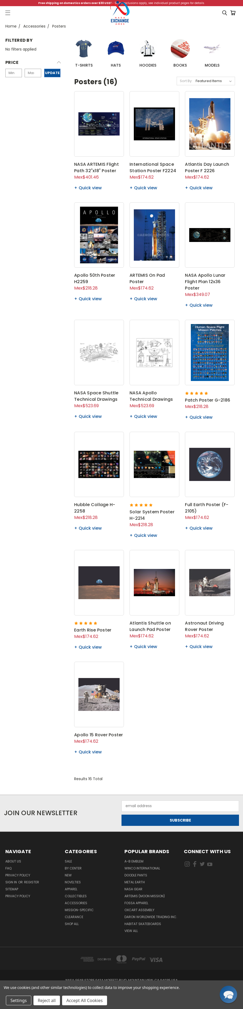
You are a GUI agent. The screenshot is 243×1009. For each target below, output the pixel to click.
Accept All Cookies (84, 1000)
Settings (18, 1000)
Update (52, 72)
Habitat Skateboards (142, 924)
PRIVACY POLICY (17, 896)
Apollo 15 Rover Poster (98, 735)
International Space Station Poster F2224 (153, 167)
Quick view (90, 188)
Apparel (71, 889)
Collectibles (76, 896)
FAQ (8, 868)
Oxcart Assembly (139, 910)
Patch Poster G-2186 (207, 400)
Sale (68, 861)
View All (131, 931)
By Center (73, 868)
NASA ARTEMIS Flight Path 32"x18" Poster (96, 167)
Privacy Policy (17, 875)
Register (31, 882)
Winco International (142, 868)
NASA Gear (133, 889)
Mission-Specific (79, 910)
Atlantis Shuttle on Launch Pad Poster (150, 626)
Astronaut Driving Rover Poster (204, 626)
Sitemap (11, 889)
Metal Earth (134, 882)
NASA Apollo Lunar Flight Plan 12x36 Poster (205, 281)
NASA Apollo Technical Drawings (151, 396)
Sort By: (186, 80)
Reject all (47, 1000)
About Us (13, 861)
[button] (33, 64)
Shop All (72, 924)
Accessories (76, 903)
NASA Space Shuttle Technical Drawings (96, 396)
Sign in (11, 882)
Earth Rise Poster (92, 630)
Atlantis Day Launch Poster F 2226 (207, 167)
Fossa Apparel (136, 903)
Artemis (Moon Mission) (144, 896)
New (68, 875)
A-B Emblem (133, 861)
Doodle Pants (135, 875)
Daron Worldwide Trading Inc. (150, 917)
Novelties (73, 882)
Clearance (74, 917)
